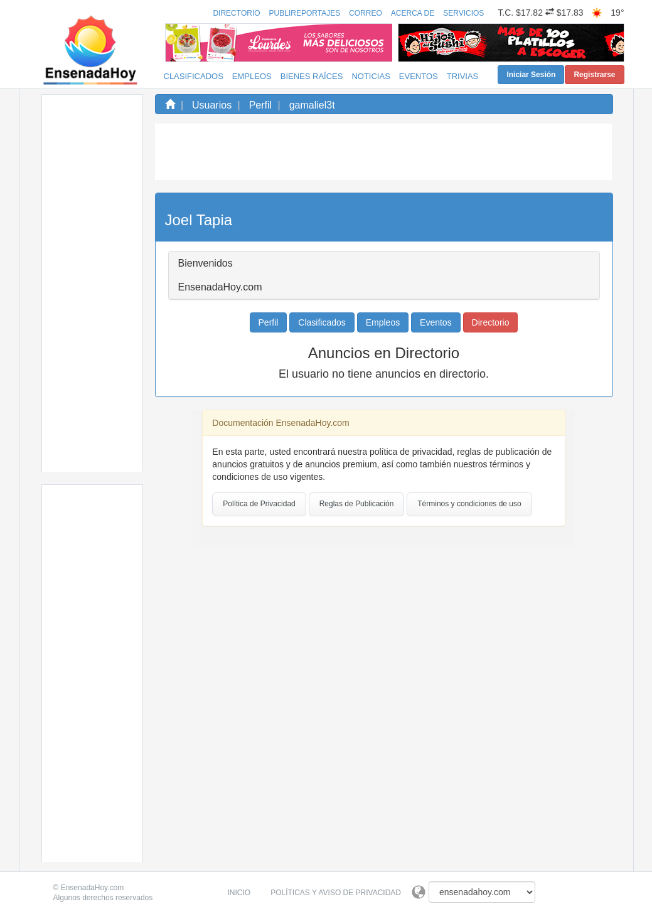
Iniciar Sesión (530, 74)
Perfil (260, 105)
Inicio (239, 892)
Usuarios (212, 105)
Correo (365, 13)
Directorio (236, 13)
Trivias (463, 76)
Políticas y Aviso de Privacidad (335, 892)
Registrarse (594, 74)
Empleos (252, 76)
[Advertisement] (92, 283)
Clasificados (193, 76)
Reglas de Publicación (356, 503)
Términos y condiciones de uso (469, 503)
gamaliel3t (312, 105)
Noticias (370, 76)
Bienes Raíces (312, 76)
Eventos (418, 76)
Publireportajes (305, 13)
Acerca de (412, 13)
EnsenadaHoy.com (92, 887)
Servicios (463, 13)
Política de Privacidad (259, 503)
